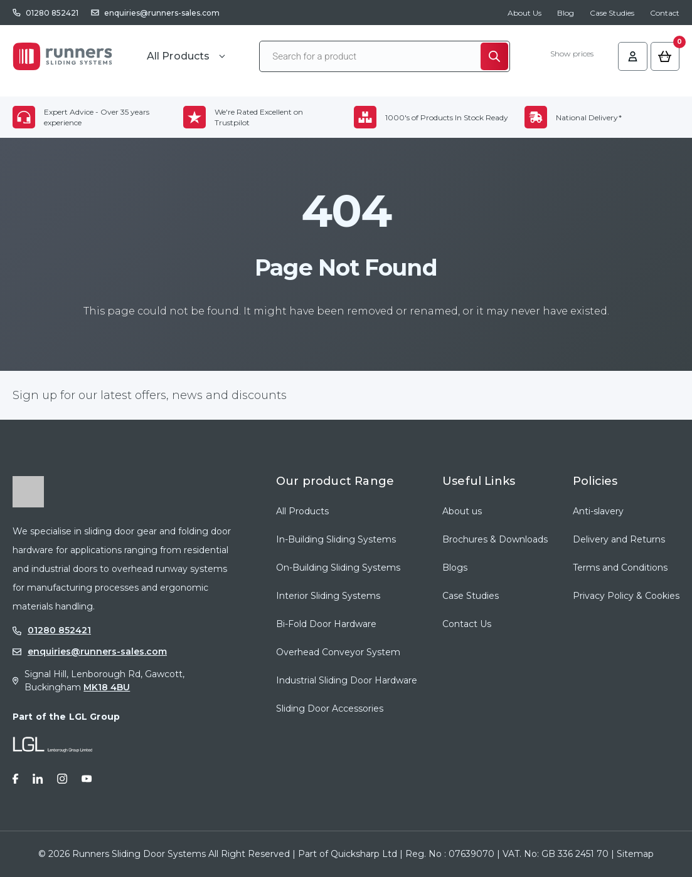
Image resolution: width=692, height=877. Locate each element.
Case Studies (612, 13)
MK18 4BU (106, 687)
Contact (664, 13)
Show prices (567, 55)
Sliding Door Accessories (329, 708)
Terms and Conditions (620, 567)
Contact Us (466, 624)
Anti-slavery (598, 511)
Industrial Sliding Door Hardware (346, 680)
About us (462, 511)
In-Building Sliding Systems (336, 539)
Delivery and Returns (619, 539)
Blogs (454, 567)
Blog (565, 13)
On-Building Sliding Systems (338, 567)
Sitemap (635, 853)
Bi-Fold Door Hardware (326, 624)
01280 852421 (52, 13)
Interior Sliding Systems (328, 595)
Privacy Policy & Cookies (626, 595)
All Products (302, 511)
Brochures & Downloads (495, 539)
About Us (524, 13)
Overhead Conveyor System (338, 652)
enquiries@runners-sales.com (162, 13)
